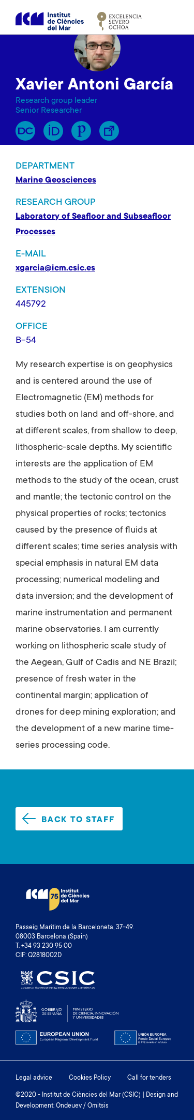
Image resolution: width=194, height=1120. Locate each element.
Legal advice (34, 1078)
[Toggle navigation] (166, 21)
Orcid (53, 131)
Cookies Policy (90, 1078)
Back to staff (68, 819)
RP (25, 131)
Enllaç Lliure (109, 131)
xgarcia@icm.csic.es (55, 268)
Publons (81, 131)
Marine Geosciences (56, 180)
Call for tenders (149, 1078)
